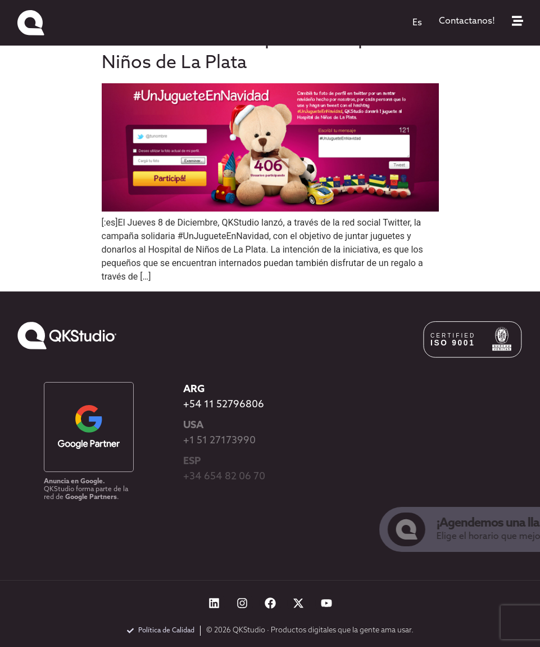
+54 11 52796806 (223, 404)
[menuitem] (417, 23)
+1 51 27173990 (219, 440)
